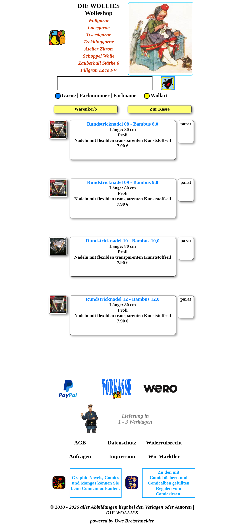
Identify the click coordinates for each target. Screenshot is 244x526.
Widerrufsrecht (164, 443)
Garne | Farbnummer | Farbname (96, 95)
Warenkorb (85, 109)
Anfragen (80, 456)
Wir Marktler (164, 456)
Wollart (156, 95)
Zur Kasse (160, 109)
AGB (80, 443)
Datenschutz (122, 443)
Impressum (122, 456)
